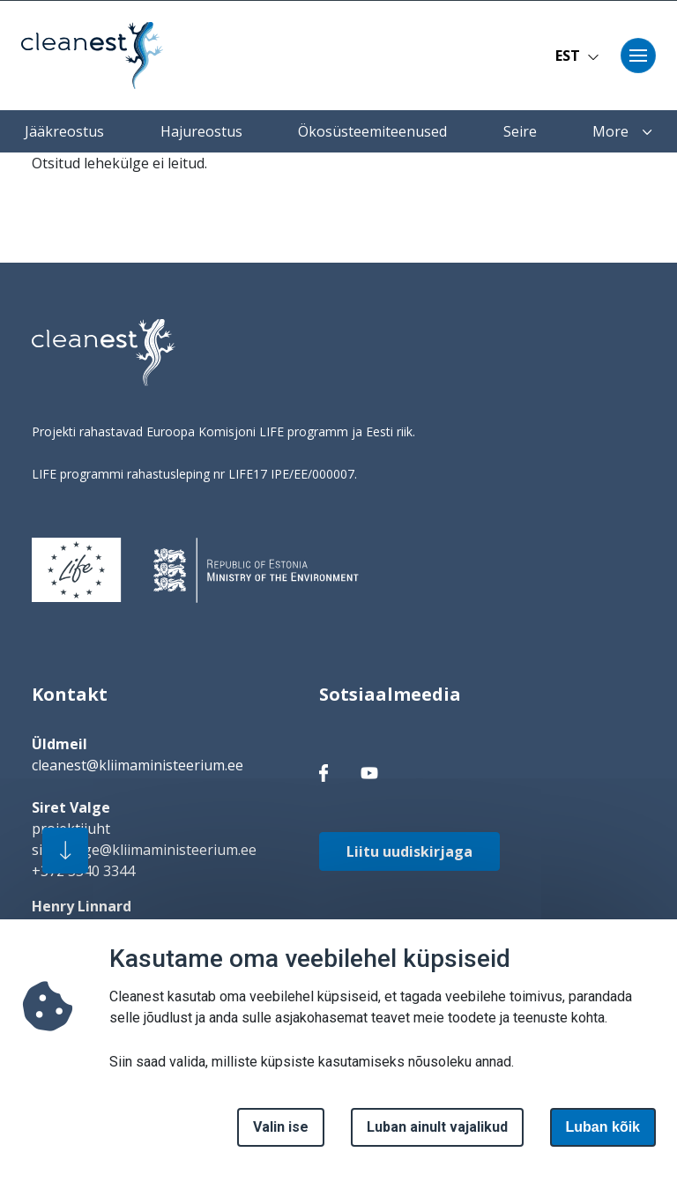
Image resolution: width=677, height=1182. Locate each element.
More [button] (622, 131)
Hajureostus (201, 131)
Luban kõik (603, 1136)
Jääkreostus (64, 131)
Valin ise (281, 1136)
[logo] (103, 352)
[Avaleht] (91, 55)
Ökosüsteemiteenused (372, 131)
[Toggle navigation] (638, 55)
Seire (520, 131)
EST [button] (577, 55)
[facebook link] (323, 772)
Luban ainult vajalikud (437, 1136)
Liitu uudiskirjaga (409, 851)
